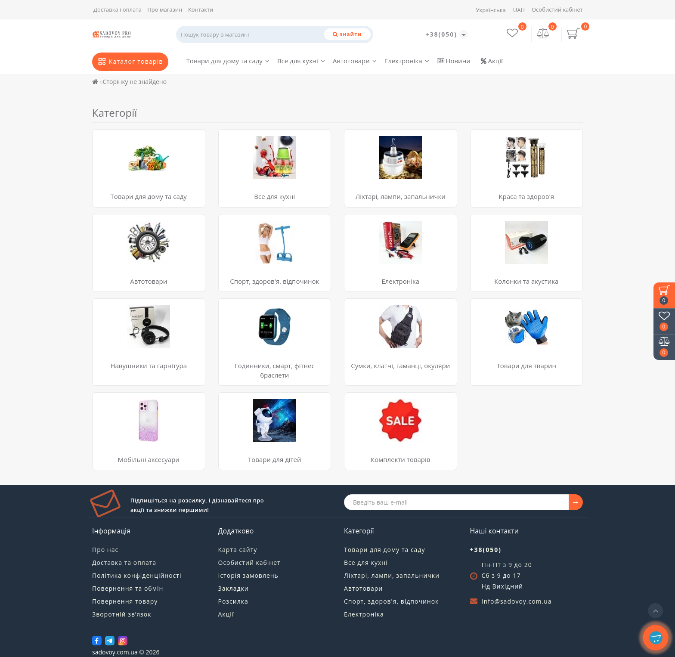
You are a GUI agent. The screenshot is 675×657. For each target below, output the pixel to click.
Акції (492, 60)
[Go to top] (655, 610)
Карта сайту (237, 549)
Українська (490, 10)
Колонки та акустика (526, 281)
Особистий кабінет (557, 9)
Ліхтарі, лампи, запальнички (401, 196)
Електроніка (406, 60)
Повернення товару (125, 601)
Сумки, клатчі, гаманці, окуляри (400, 365)
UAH (519, 10)
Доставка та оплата (124, 562)
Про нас (105, 549)
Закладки (233, 588)
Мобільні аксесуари (149, 459)
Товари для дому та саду (227, 60)
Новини (454, 60)
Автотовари (355, 60)
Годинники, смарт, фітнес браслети (275, 370)
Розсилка (233, 601)
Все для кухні (301, 60)
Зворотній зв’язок (121, 614)
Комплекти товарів (400, 459)
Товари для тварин (526, 365)
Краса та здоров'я (526, 196)
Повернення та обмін (127, 588)
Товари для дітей (274, 459)
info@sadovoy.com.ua (516, 601)
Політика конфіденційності (136, 575)
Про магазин (164, 9)
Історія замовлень (248, 575)
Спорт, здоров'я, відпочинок (274, 281)
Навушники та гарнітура (148, 365)
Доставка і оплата (117, 9)
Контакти (200, 9)
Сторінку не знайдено (135, 81)
